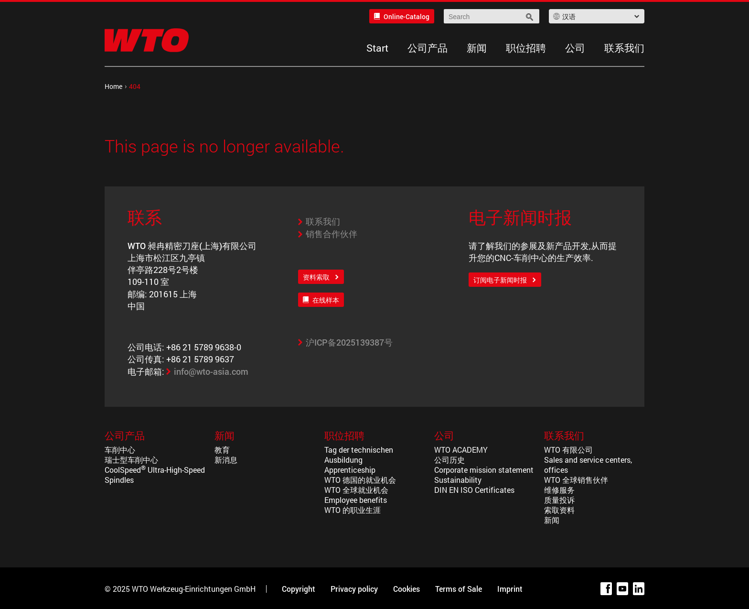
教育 (222, 450)
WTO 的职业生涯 (352, 510)
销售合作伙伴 (331, 233)
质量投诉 (559, 500)
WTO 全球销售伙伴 (576, 480)
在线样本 (325, 299)
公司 (575, 47)
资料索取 (316, 277)
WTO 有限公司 (568, 450)
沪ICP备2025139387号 (349, 342)
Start (377, 47)
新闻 (477, 47)
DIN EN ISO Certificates (474, 490)
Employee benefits (355, 500)
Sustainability (458, 480)
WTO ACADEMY (461, 450)
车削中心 (120, 450)
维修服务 (559, 490)
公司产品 (427, 47)
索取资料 (559, 510)
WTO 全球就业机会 (356, 490)
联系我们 (624, 47)
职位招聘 (526, 47)
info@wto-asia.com (211, 371)
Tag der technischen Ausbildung (358, 455)
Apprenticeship (349, 470)
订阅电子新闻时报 (500, 279)
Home (113, 86)
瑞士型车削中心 (131, 460)
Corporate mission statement (484, 470)
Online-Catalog (406, 16)
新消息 (225, 460)
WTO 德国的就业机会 (360, 480)
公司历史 (449, 460)
